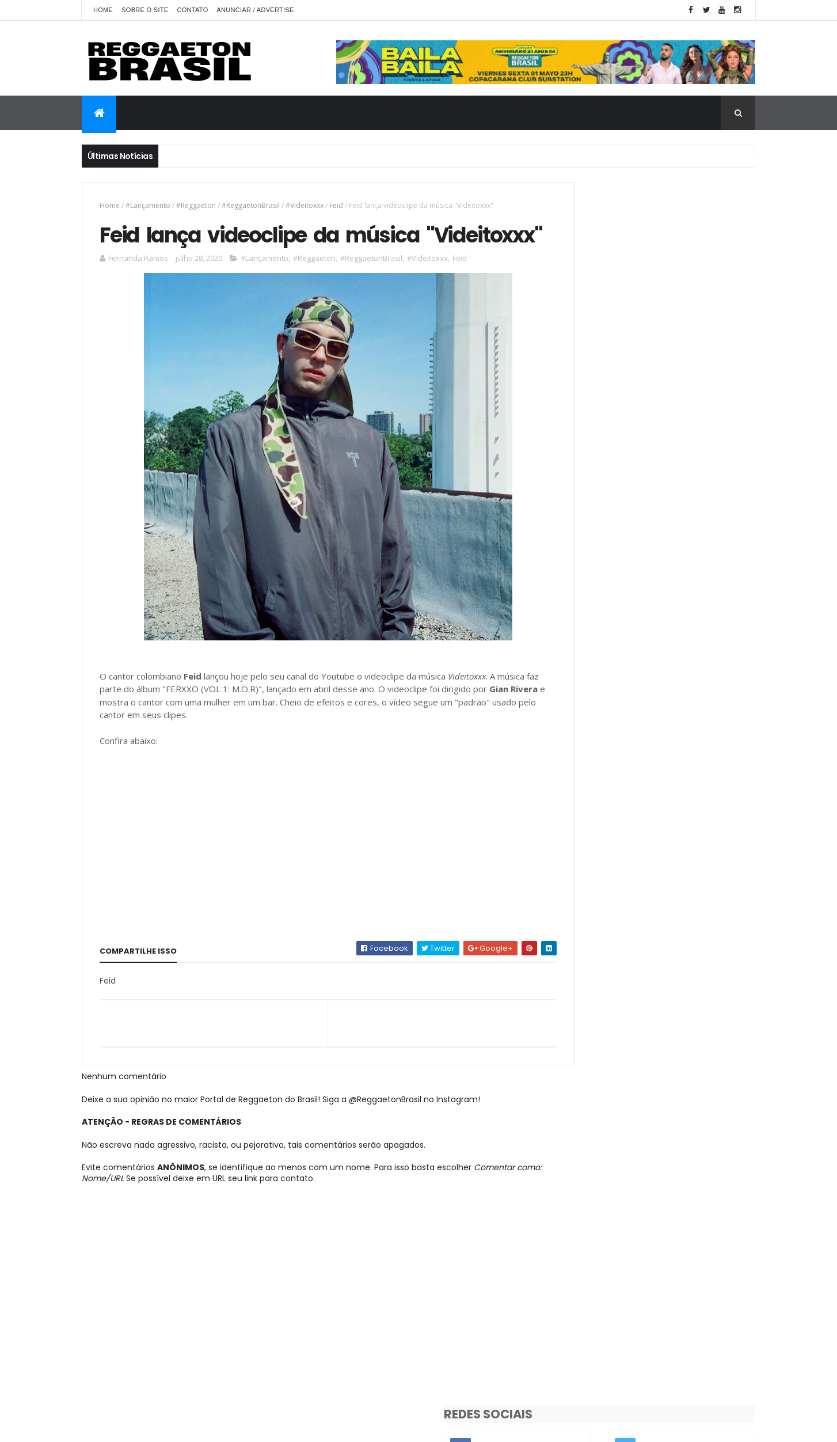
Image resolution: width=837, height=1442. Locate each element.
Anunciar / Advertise (255, 9)
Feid (336, 205)
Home (103, 9)
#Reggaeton (196, 205)
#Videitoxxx (305, 205)
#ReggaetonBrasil (251, 205)
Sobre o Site (144, 9)
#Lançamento (147, 205)
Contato (192, 9)
